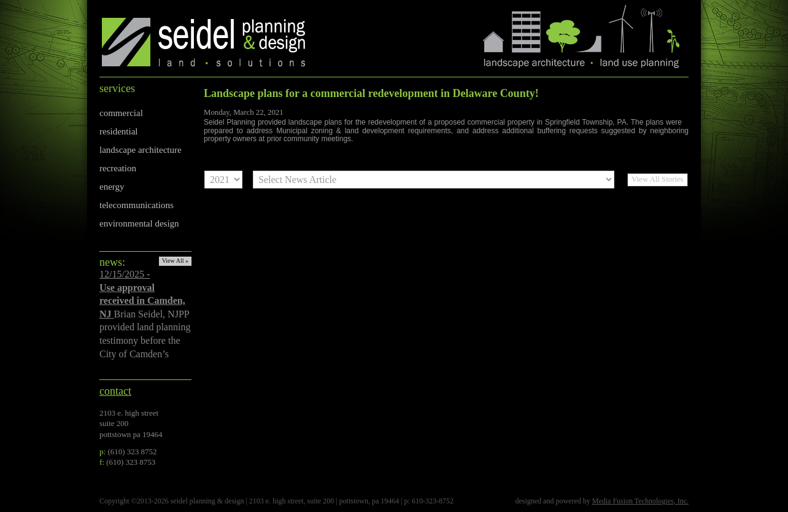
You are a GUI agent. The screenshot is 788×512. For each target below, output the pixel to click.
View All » (175, 260)
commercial (121, 113)
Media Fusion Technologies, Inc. (640, 501)
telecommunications (136, 205)
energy (112, 187)
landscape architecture (140, 150)
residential (118, 131)
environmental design (139, 223)
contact (115, 391)
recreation (117, 168)
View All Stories (658, 179)
